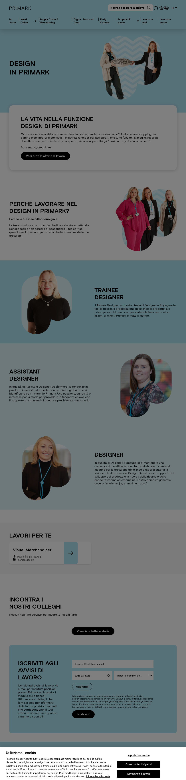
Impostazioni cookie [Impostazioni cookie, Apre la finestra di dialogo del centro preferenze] (138, 758)
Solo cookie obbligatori (138, 767)
